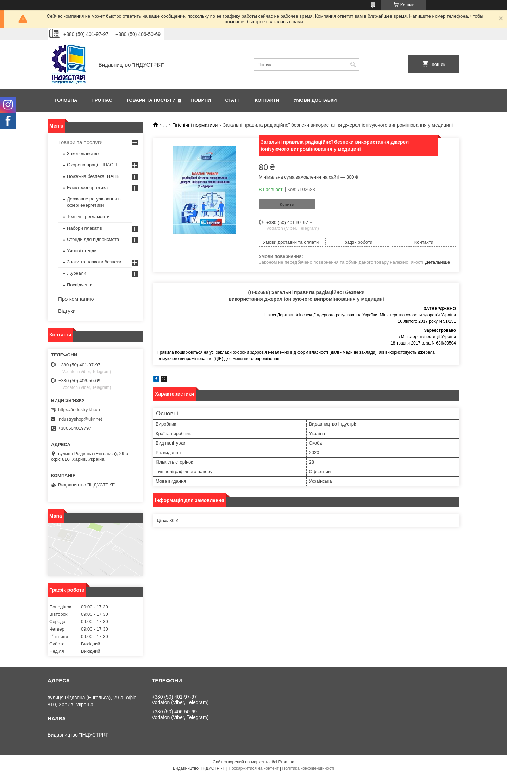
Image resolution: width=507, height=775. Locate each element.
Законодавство (83, 153)
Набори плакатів (84, 228)
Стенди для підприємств (93, 239)
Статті (232, 100)
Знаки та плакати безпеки (94, 262)
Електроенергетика (87, 187)
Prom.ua (286, 762)
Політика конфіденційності (308, 768)
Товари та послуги (151, 100)
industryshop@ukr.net (80, 419)
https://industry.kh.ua (79, 409)
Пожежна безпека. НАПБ (93, 176)
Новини (201, 100)
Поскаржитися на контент (253, 768)
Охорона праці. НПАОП (92, 164)
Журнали (76, 273)
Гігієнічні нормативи (195, 125)
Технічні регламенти (88, 216)
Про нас (101, 100)
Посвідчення (80, 284)
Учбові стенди (82, 250)
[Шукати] (353, 64)
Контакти (267, 100)
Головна (66, 100)
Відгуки (67, 311)
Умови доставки (315, 100)
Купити (287, 204)
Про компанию (76, 299)
